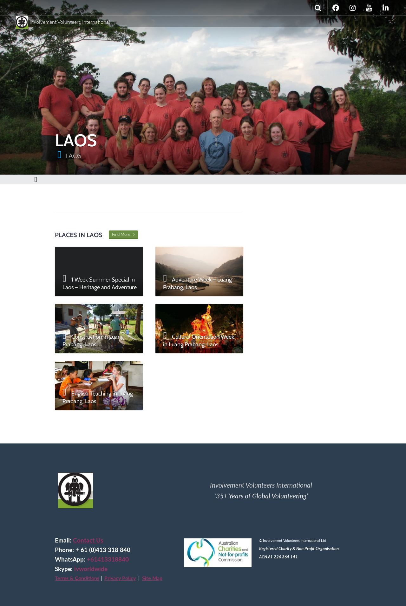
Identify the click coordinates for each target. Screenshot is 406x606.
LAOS (73, 155)
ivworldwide (91, 568)
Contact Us (88, 540)
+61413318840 (108, 559)
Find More (123, 234)
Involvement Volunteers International (63, 19)
